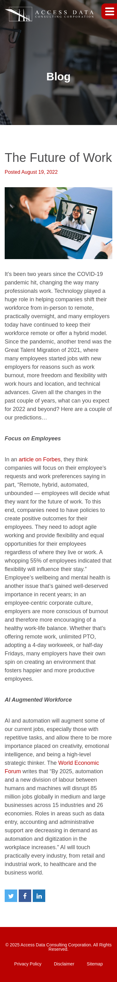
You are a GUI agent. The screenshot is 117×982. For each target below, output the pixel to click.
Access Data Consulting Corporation (56, 944)
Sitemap (95, 963)
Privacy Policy (27, 963)
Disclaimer (64, 963)
